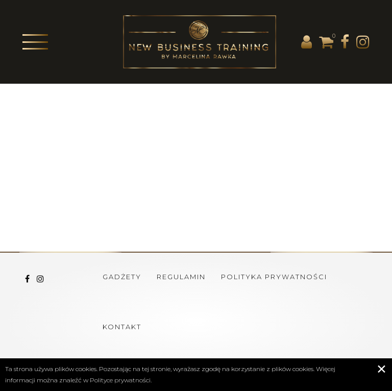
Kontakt (122, 327)
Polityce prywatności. (121, 380)
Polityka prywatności (274, 277)
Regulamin (181, 277)
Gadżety (122, 277)
